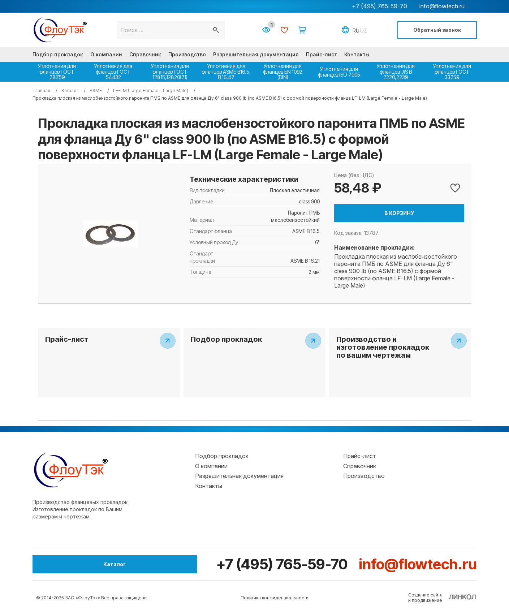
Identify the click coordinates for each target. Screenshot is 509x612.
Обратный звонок (437, 30)
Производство (187, 54)
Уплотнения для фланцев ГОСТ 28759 (57, 71)
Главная (41, 90)
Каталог (72, 564)
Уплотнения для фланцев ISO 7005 (339, 71)
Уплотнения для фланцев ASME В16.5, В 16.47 (226, 71)
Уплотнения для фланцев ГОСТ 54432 (113, 71)
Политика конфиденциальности (275, 597)
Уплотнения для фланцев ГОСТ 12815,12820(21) (170, 71)
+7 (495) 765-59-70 (379, 6)
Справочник (145, 54)
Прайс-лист (321, 54)
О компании (106, 54)
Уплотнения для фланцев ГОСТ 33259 (452, 71)
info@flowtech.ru (442, 6)
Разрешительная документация (256, 54)
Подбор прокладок (58, 54)
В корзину (399, 213)
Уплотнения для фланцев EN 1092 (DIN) (282, 71)
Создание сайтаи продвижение (425, 597)
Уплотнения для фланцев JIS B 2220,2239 (396, 71)
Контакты (357, 54)
